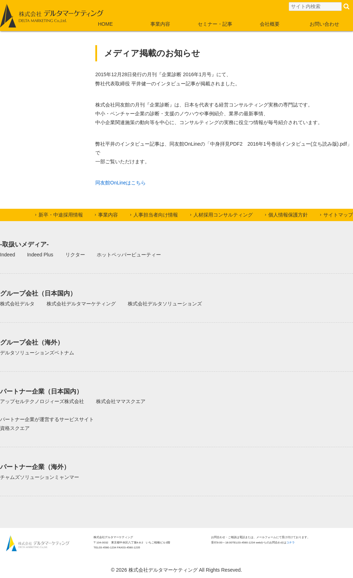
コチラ (290, 542)
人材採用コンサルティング (223, 215)
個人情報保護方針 (288, 215)
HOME (105, 24)
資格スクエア (15, 428)
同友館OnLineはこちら (120, 182)
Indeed (7, 254)
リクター (75, 254)
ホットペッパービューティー (129, 254)
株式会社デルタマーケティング (81, 303)
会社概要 (270, 24)
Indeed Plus (40, 254)
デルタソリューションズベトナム (37, 352)
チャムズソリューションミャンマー (39, 477)
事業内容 (160, 24)
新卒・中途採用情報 (60, 215)
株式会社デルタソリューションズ (165, 303)
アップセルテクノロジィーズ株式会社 (42, 401)
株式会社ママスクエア (120, 401)
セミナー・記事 (215, 24)
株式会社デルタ (17, 303)
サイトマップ (338, 215)
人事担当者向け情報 (155, 215)
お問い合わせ (324, 24)
